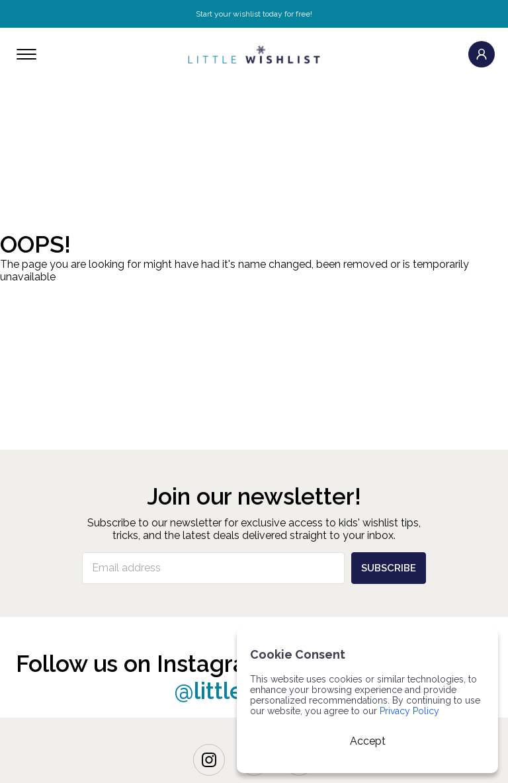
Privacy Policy (409, 711)
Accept (368, 741)
